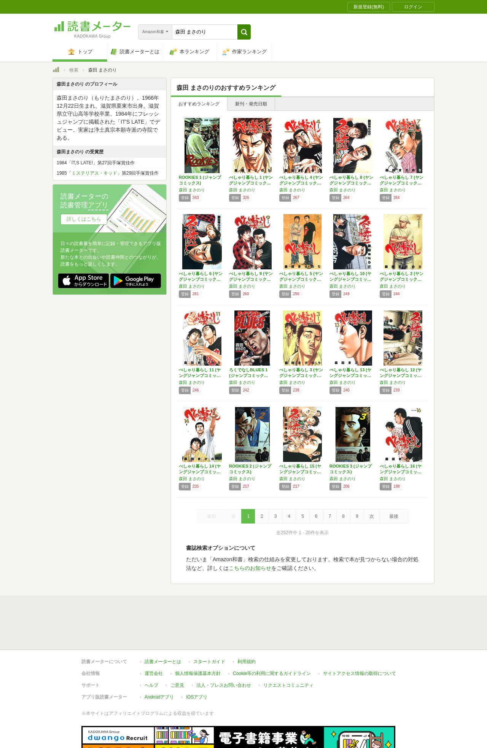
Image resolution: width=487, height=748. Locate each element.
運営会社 (154, 638)
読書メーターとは (163, 626)
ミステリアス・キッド (94, 173)
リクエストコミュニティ (288, 650)
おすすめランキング (199, 104)
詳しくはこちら (84, 219)
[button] (244, 32)
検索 (73, 70)
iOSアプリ (196, 662)
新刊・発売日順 (251, 104)
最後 (393, 516)
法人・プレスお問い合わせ (223, 650)
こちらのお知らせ (250, 568)
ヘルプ (151, 650)
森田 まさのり (192, 190)
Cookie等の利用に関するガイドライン (272, 638)
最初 (211, 516)
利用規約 (246, 626)
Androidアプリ (159, 662)
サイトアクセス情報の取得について (359, 638)
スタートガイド (209, 626)
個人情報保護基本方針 (198, 638)
